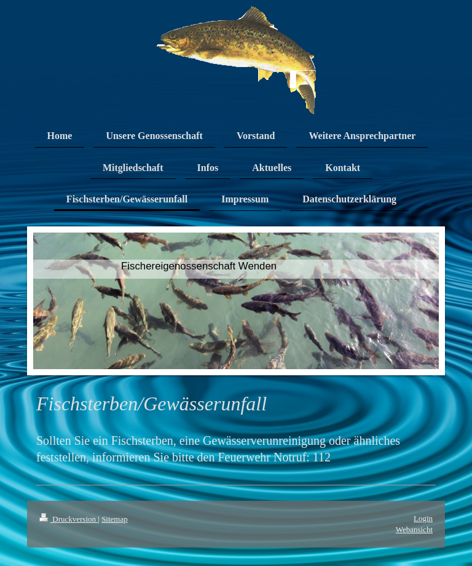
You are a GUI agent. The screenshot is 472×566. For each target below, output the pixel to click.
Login (423, 518)
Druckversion (68, 519)
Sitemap (114, 519)
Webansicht (414, 529)
